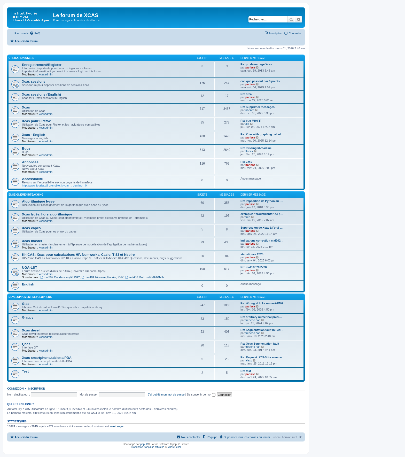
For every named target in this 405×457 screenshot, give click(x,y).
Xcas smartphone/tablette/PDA (47, 358)
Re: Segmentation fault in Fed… (261, 329)
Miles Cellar (174, 447)
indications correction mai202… (261, 240)
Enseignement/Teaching (26, 194)
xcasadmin (45, 74)
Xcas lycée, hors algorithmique (47, 214)
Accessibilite (32, 179)
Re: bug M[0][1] (250, 120)
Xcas (26, 107)
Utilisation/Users (21, 58)
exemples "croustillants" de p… (261, 213)
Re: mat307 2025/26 (253, 267)
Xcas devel (31, 330)
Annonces (30, 162)
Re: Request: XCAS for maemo (261, 357)
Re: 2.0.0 (246, 161)
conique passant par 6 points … (261, 81)
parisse (250, 67)
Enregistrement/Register (41, 65)
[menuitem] (35, 33)
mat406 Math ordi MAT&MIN (144, 277)
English (28, 284)
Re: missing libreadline (255, 148)
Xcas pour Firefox (36, 121)
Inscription (36, 388)
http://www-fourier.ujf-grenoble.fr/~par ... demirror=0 (54, 185)
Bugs (26, 148)
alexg (248, 360)
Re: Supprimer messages (257, 107)
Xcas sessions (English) (41, 94)
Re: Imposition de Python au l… (261, 201)
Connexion (15, 388)
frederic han (252, 320)
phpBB (144, 444)
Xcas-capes (31, 228)
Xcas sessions (33, 81)
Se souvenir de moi (201, 394)
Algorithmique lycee (38, 201)
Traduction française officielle (147, 447)
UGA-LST (29, 267)
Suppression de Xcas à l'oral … (261, 227)
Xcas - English (33, 135)
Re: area (246, 94)
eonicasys (116, 426)
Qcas (26, 344)
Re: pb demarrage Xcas (256, 64)
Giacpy (27, 317)
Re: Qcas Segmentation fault (259, 343)
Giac (25, 304)
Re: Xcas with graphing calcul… (262, 134)
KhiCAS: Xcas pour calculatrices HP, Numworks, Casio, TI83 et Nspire (78, 255)
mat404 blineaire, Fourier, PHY (102, 277)
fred (247, 217)
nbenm (249, 110)
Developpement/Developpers (30, 297)
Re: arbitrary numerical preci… (261, 317)
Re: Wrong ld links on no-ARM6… (263, 303)
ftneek (249, 151)
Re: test (245, 371)
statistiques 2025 (251, 254)
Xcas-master (32, 241)
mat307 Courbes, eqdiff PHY (60, 277)
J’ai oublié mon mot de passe (166, 394)
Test (25, 371)
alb (247, 123)
